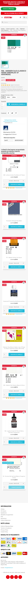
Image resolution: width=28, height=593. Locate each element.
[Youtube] (20, 577)
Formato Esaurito (16, 487)
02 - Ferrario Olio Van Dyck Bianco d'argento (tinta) (14, 477)
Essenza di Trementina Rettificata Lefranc (14, 301)
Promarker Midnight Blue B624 (14, 220)
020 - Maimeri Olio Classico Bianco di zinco (14, 385)
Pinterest (15, 113)
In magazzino (7, 134)
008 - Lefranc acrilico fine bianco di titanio (14, 175)
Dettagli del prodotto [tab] (10, 120)
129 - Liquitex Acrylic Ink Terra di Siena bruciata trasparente (14, 431)
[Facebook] (8, 577)
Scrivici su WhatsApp (8, 8)
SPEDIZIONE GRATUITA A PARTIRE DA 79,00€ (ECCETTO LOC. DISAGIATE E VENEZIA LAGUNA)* (14, 3)
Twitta (12, 113)
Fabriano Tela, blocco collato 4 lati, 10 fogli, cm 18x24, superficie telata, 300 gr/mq (14, 347)
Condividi (8, 113)
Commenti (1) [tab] (8, 122)
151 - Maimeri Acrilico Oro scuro (14, 257)
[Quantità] (3, 104)
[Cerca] (14, 22)
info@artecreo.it (9, 567)
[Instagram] (12, 577)
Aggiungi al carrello (16, 104)
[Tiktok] (16, 577)
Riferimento (6, 132)
